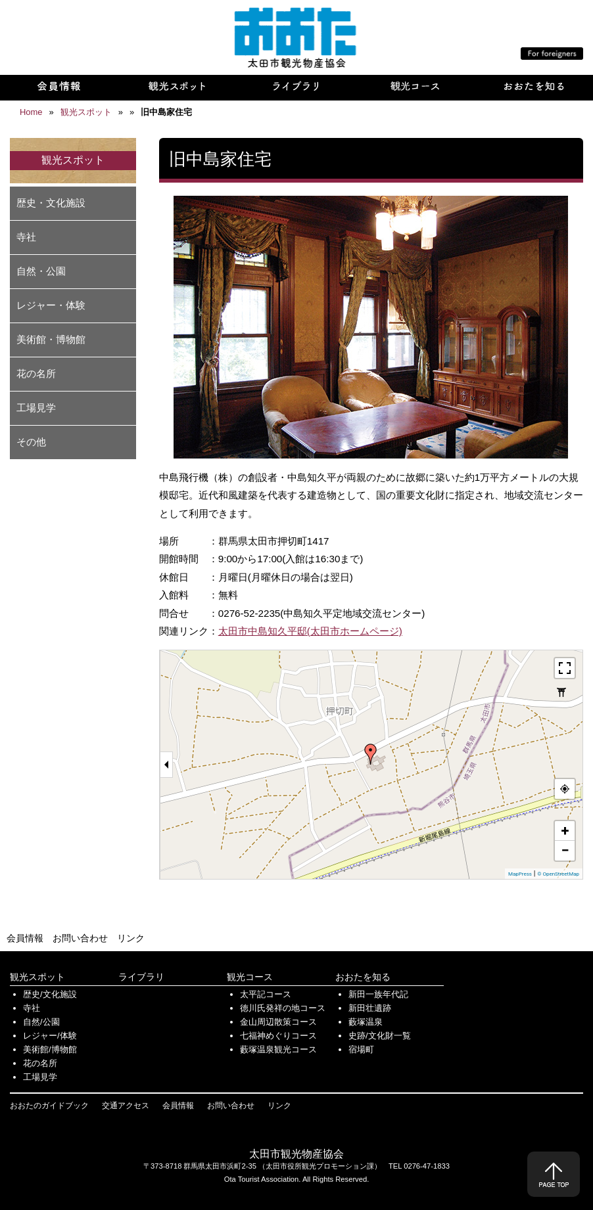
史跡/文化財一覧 (379, 1036)
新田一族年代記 (378, 994)
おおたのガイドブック (49, 1105)
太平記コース (265, 994)
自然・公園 (41, 271)
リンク (131, 938)
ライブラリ (141, 977)
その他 (31, 441)
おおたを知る (363, 977)
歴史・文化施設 (50, 202)
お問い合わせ (80, 938)
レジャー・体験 (50, 305)
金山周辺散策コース (278, 1022)
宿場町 (361, 1049)
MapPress (520, 874)
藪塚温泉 (365, 1022)
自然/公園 (41, 1022)
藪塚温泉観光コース (278, 1049)
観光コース (250, 977)
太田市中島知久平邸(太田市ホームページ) (310, 631)
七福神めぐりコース (278, 1036)
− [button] (565, 850)
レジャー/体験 (50, 1036)
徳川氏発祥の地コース (282, 1008)
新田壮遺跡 (369, 1008)
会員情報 (25, 938)
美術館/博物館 (50, 1049)
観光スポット (37, 977)
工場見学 (36, 407)
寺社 (26, 236)
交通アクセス (125, 1105)
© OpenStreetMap (558, 874)
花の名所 (36, 373)
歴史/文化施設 (50, 994)
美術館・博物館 (50, 339)
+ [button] (565, 830)
